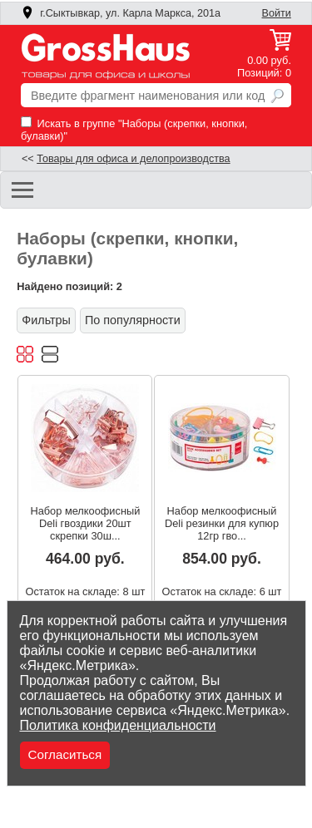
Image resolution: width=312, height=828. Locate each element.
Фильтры (46, 320)
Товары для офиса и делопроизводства (133, 159)
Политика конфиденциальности (118, 725)
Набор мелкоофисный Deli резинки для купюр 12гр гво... (222, 523)
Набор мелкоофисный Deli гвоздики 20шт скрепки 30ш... (85, 523)
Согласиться (65, 754)
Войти (276, 13)
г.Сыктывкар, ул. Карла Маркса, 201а (120, 13)
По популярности (133, 320)
